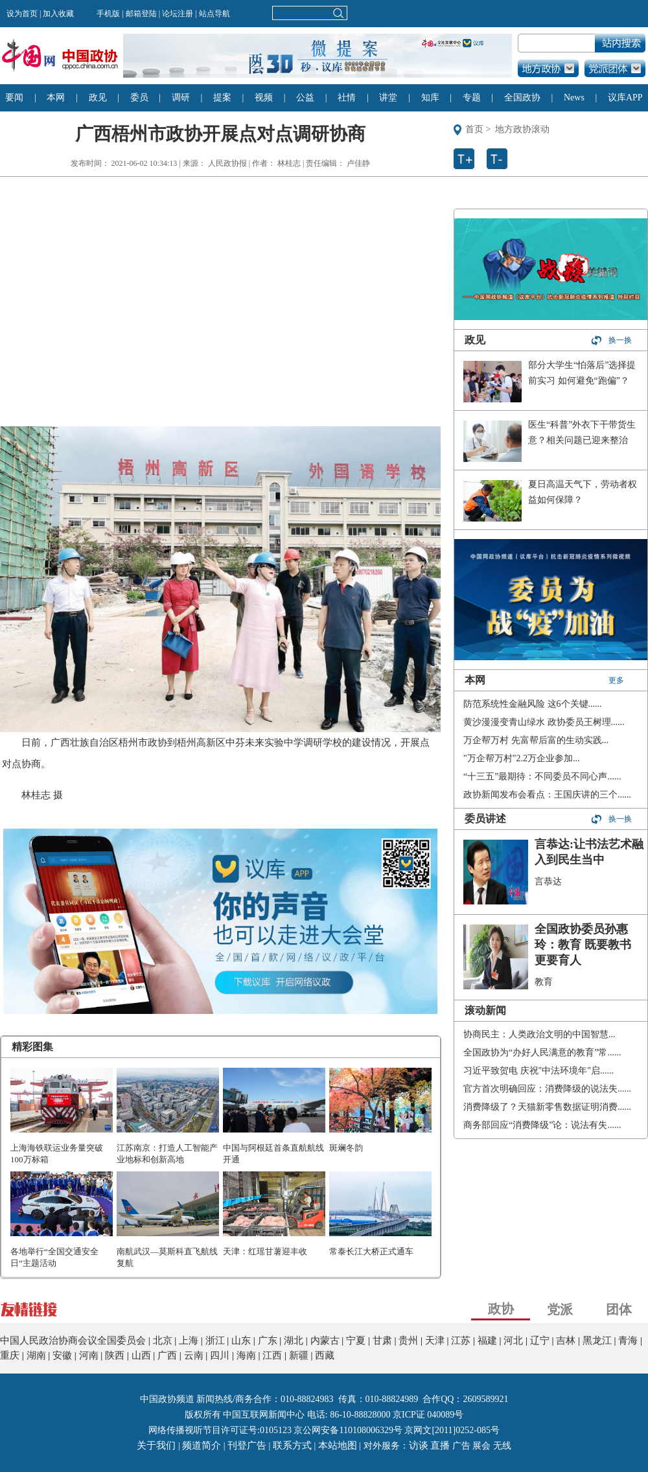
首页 (474, 129)
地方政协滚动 (522, 129)
